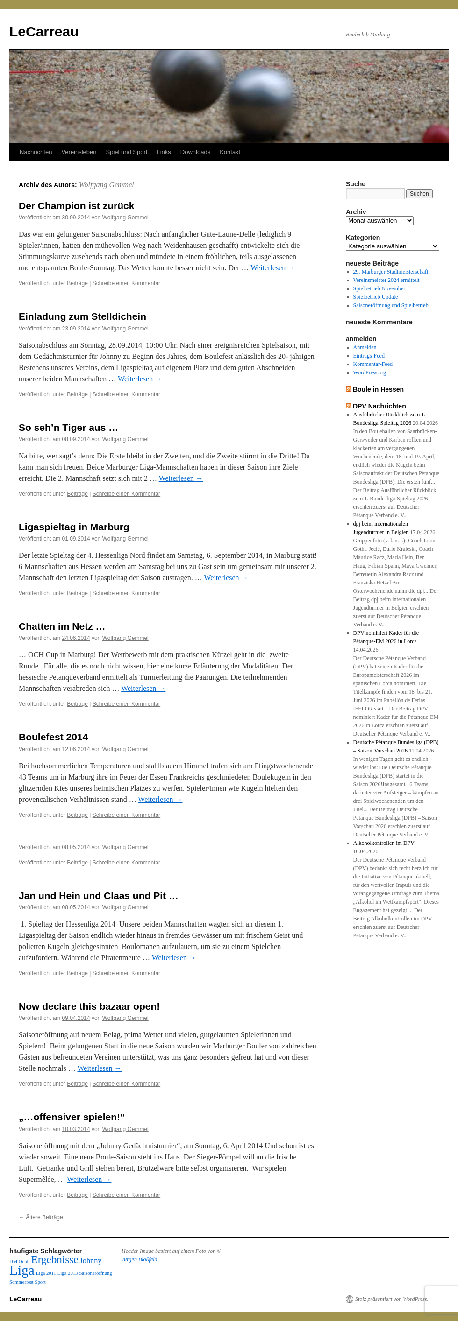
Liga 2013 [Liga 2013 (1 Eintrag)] (67, 1273)
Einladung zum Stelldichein (82, 316)
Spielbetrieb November (379, 288)
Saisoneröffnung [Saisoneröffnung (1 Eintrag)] (95, 1273)
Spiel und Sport (127, 151)
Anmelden (365, 347)
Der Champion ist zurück (76, 205)
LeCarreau (44, 31)
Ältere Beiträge (41, 1217)
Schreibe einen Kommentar (126, 283)
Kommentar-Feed (373, 364)
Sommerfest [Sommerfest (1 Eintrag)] (21, 1282)
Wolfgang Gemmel (106, 185)
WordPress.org (369, 372)
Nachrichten (36, 151)
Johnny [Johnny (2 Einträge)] (91, 1261)
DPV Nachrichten (379, 406)
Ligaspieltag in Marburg (74, 526)
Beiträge (77, 283)
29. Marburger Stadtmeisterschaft (391, 271)
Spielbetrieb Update (375, 297)
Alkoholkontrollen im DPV (384, 843)
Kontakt (230, 151)
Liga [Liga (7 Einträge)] (22, 1270)
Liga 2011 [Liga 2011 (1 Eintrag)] (46, 1273)
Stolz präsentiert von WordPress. (392, 1299)
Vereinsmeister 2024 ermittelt (386, 280)
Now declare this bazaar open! (89, 1006)
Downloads (195, 151)
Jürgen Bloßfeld (139, 1259)
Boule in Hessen (378, 389)
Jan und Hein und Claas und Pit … (99, 895)
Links (164, 151)
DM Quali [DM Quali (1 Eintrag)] (19, 1261)
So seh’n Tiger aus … (68, 427)
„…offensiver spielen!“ (72, 1116)
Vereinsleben (78, 151)
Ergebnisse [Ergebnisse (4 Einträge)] (55, 1259)
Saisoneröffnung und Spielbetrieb (391, 305)
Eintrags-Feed (369, 355)
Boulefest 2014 (53, 736)
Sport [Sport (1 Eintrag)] (40, 1282)
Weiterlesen (272, 268)
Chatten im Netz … (62, 626)
